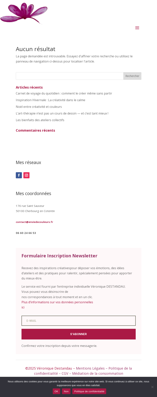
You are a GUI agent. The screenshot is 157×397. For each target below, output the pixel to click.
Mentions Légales (90, 368)
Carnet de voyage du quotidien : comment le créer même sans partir (64, 93)
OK (56, 391)
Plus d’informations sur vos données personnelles (57, 302)
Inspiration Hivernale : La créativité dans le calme (50, 100)
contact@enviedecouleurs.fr (34, 222)
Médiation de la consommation (97, 373)
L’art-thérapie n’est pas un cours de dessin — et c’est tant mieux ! (62, 113)
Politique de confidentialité (89, 391)
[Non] (152, 387)
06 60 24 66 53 (26, 233)
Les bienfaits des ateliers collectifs (40, 120)
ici (23, 307)
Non (66, 391)
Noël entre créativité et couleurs (39, 107)
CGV (65, 373)
